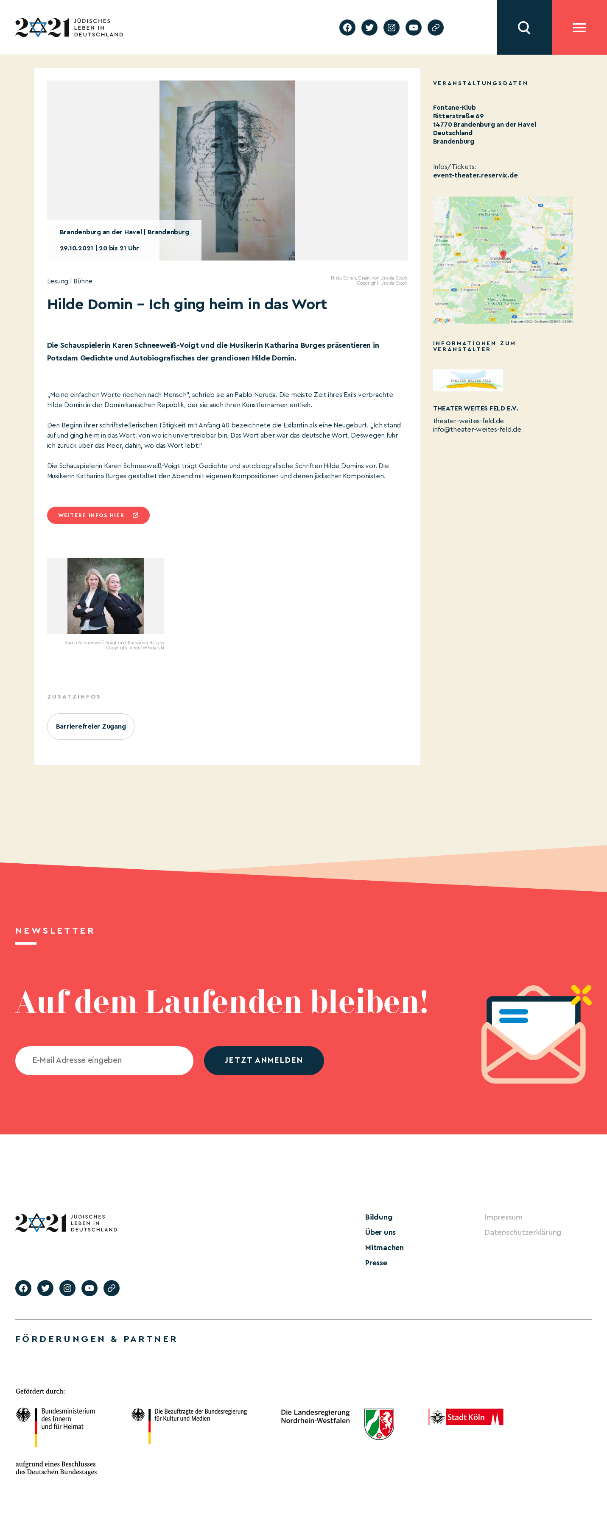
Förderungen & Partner (96, 1339)
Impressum (504, 1217)
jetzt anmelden (264, 1060)
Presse (376, 1263)
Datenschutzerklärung (523, 1232)
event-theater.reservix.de (475, 175)
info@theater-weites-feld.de (477, 429)
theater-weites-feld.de (468, 421)
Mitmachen (384, 1247)
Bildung (378, 1217)
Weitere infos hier (91, 515)
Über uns (380, 1232)
